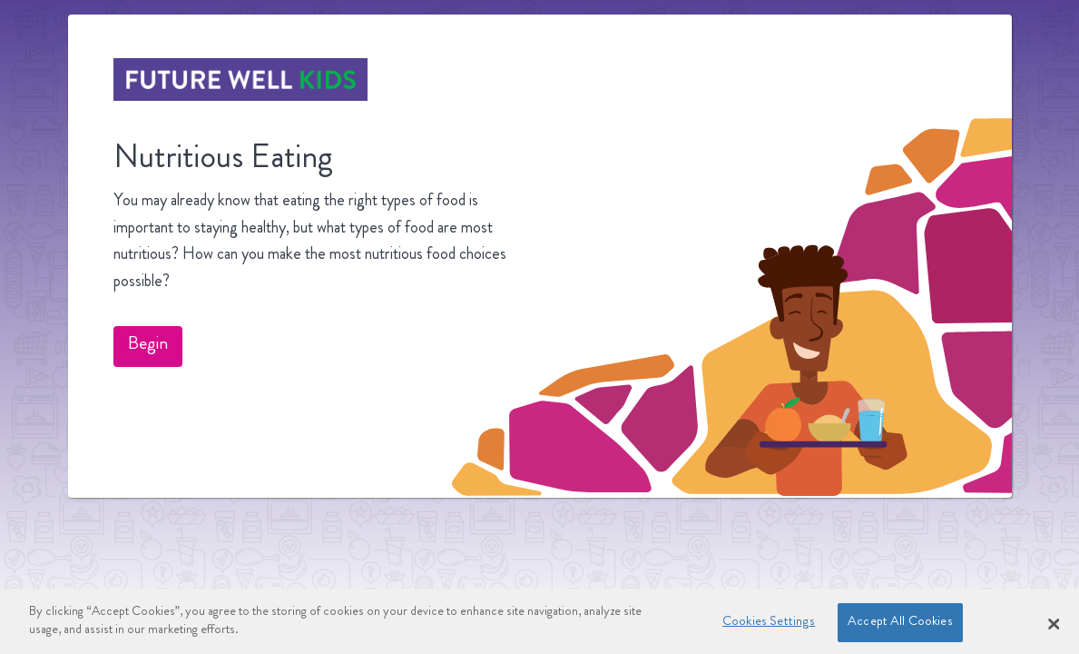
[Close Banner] (1053, 627)
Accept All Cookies (900, 625)
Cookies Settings (768, 625)
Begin (148, 345)
